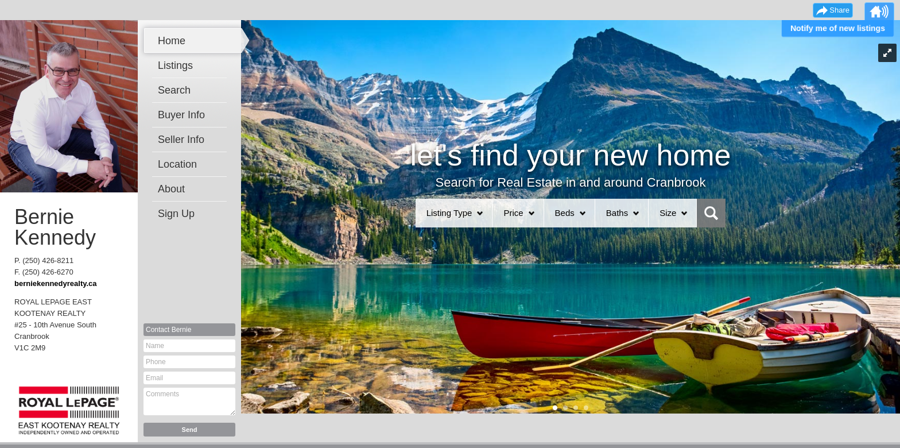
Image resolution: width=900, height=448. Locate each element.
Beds (565, 213)
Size (668, 213)
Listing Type (449, 213)
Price (513, 213)
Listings (175, 65)
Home (171, 41)
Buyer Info (181, 115)
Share (839, 10)
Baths (617, 213)
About (171, 189)
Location (177, 164)
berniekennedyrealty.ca (55, 283)
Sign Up (176, 213)
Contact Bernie (168, 330)
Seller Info (181, 139)
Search (174, 90)
